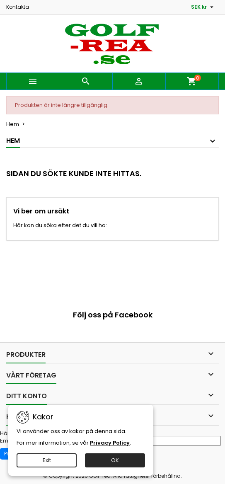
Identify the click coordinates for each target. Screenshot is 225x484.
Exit (47, 460)
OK (115, 460)
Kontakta (17, 6)
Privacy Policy (110, 443)
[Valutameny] (203, 7)
